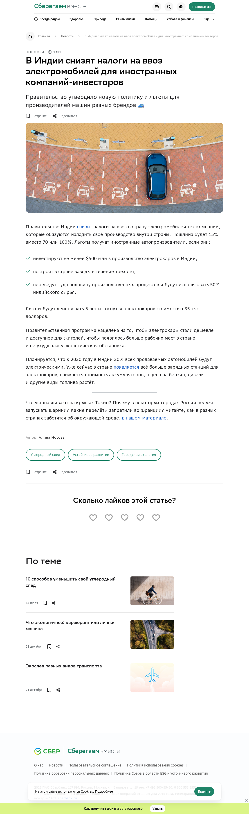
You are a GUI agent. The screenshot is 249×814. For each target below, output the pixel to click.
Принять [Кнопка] (204, 791)
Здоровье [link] (77, 19)
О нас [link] (38, 765)
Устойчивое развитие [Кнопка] (91, 455)
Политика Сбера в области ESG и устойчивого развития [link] (161, 773)
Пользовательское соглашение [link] (95, 765)
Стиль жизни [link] (125, 19)
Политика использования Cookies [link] (155, 765)
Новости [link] (67, 36)
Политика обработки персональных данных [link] (71, 773)
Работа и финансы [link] (180, 19)
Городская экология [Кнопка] (139, 455)
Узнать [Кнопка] (158, 808)
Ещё (209, 19)
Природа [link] (100, 19)
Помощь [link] (151, 19)
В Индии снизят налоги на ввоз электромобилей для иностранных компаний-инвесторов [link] (151, 36)
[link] (60, 7)
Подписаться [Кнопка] (201, 7)
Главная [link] (44, 36)
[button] (37, 116)
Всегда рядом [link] (47, 19)
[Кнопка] (156, 6)
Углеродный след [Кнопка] (45, 455)
